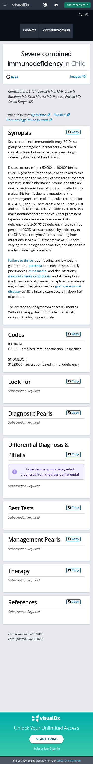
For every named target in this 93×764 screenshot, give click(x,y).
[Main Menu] (5, 5)
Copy (75, 132)
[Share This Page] (87, 14)
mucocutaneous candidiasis (29, 276)
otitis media (37, 271)
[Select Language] (46, 5)
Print (12, 77)
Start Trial (46, 739)
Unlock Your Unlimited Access (46, 728)
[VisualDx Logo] (21, 5)
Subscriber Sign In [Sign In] (77, 5)
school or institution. (69, 760)
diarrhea (35, 265)
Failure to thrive (20, 260)
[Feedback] (56, 5)
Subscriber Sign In (46, 748)
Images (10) (78, 76)
